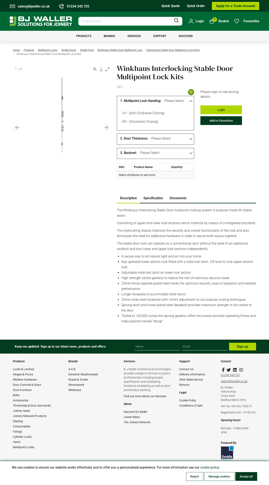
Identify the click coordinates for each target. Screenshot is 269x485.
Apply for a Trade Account (235, 6)
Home (16, 50)
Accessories (20, 400)
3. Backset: (128, 153)
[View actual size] (95, 69)
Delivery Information (192, 374)
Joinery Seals (21, 410)
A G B (71, 369)
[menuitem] (83, 36)
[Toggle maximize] (107, 69)
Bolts (16, 395)
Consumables (22, 426)
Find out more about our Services (145, 396)
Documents (178, 198)
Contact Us (186, 369)
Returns (184, 384)
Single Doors (68, 50)
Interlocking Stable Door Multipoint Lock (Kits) (173, 50)
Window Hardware (25, 379)
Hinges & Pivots (23, 374)
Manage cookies (219, 476)
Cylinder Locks (22, 436)
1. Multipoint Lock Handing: (140, 101)
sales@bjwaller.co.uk (234, 381)
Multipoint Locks (48, 50)
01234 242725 (230, 375)
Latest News (132, 417)
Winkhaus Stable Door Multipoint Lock (119, 50)
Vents (16, 442)
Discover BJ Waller (135, 411)
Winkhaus (74, 390)
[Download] (101, 69)
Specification (153, 198)
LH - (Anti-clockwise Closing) (142, 113)
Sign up (242, 346)
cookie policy (209, 467)
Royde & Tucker (78, 379)
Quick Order (196, 6)
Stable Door (87, 50)
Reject (194, 476)
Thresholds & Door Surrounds (32, 405)
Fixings (17, 431)
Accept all (246, 476)
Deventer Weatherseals (83, 374)
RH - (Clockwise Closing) (139, 122)
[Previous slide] (17, 127)
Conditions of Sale (190, 405)
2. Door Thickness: (134, 138)
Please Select (174, 101)
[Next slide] (106, 127)
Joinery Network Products (30, 416)
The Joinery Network (137, 422)
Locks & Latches (23, 369)
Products (29, 50)
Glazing (18, 421)
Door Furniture (22, 390)
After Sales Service (191, 379)
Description (128, 198)
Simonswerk (76, 384)
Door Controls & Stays (27, 384)
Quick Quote (171, 6)
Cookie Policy (187, 400)
